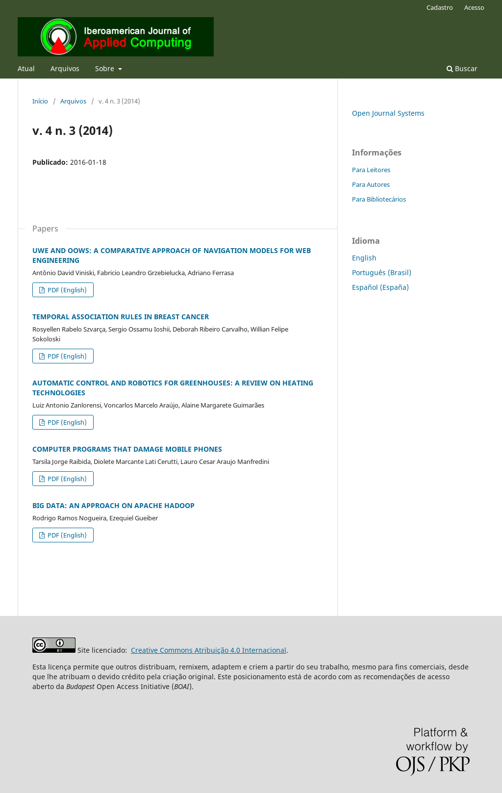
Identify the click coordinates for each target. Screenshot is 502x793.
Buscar (462, 68)
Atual (26, 68)
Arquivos (64, 68)
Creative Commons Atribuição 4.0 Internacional (208, 650)
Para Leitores (371, 169)
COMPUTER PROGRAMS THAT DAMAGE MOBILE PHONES (127, 449)
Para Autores (371, 184)
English (364, 257)
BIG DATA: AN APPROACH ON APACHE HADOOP (113, 505)
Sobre (105, 68)
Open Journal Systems (388, 113)
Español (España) (380, 287)
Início (40, 101)
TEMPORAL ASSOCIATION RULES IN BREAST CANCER (120, 316)
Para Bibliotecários (379, 199)
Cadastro (440, 7)
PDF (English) (66, 289)
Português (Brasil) (381, 272)
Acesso (474, 7)
